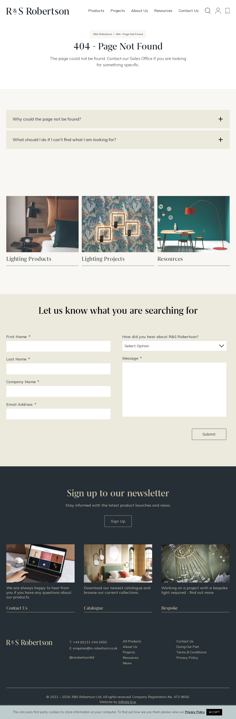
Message (132, 358)
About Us (130, 647)
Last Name (18, 359)
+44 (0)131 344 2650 (90, 642)
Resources (130, 657)
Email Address (21, 404)
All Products (132, 641)
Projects (129, 652)
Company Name (23, 381)
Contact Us (185, 641)
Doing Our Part (187, 647)
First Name (18, 336)
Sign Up (118, 521)
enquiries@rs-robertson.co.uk (95, 648)
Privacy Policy (187, 657)
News (127, 663)
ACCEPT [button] (214, 712)
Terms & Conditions (191, 652)
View (42, 245)
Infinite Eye (127, 702)
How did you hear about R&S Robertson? (160, 336)
